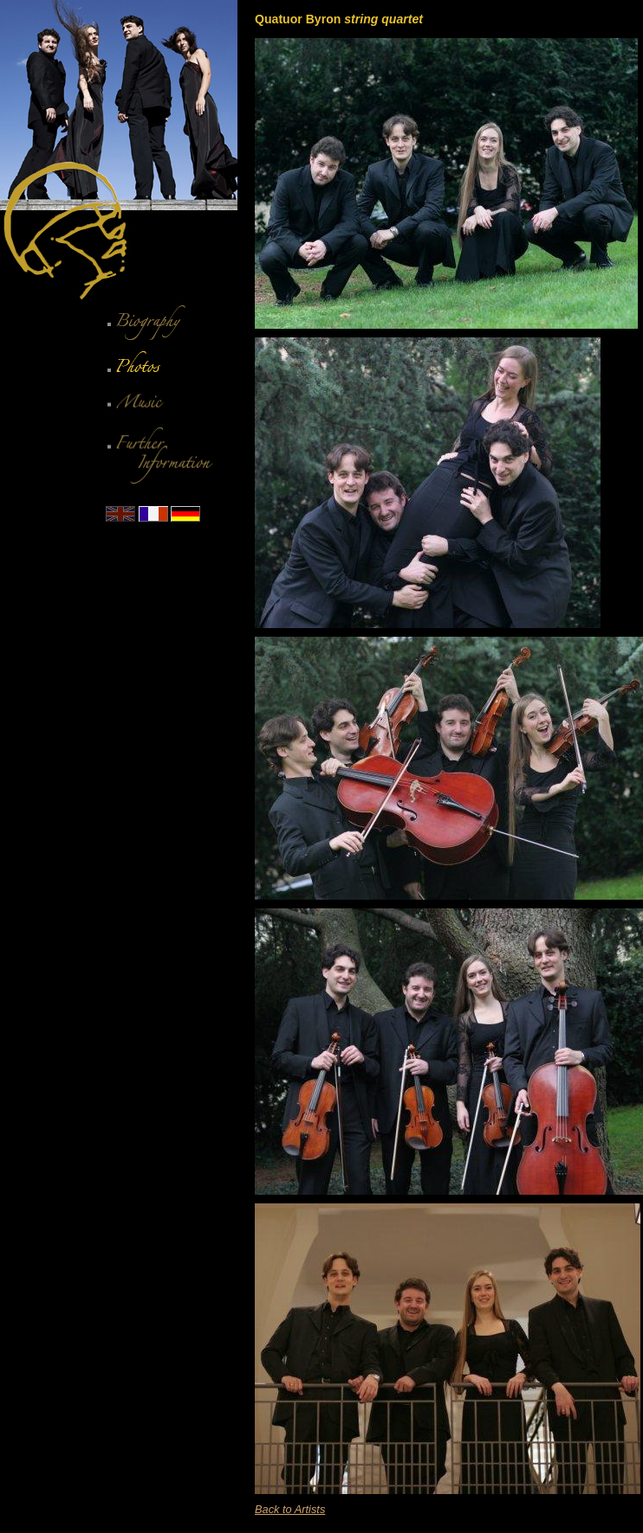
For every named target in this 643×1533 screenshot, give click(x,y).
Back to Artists (290, 1509)
